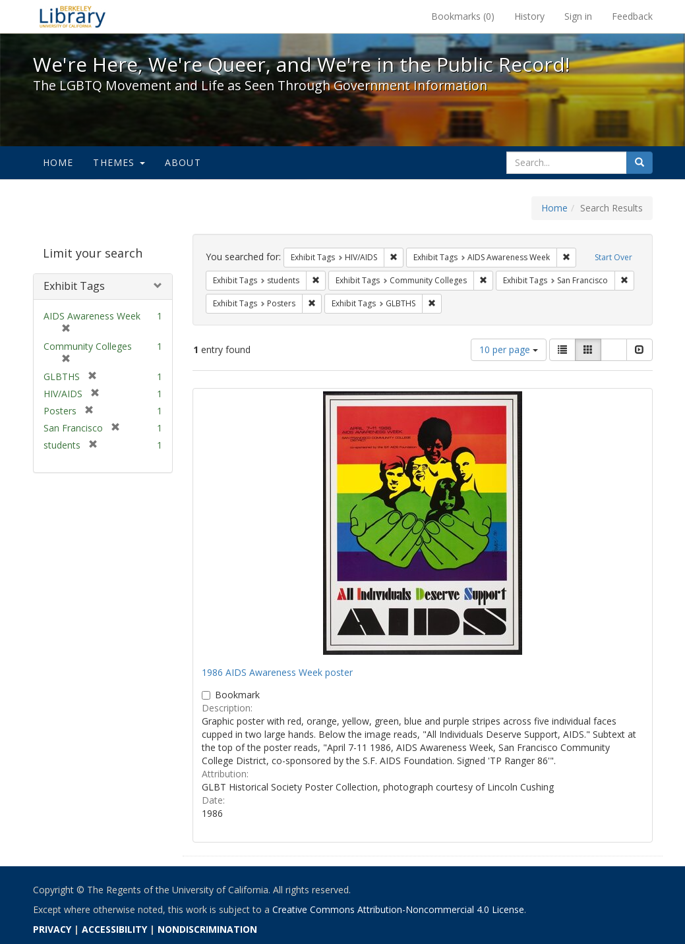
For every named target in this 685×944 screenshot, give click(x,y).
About (183, 162)
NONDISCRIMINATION (207, 929)
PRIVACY (52, 929)
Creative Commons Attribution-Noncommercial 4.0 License (398, 909)
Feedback (632, 16)
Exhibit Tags (74, 286)
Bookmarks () (462, 16)
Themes (118, 162)
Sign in (578, 16)
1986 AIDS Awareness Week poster (277, 672)
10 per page (508, 349)
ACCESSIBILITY (114, 929)
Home (58, 162)
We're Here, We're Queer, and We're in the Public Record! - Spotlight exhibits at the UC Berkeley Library (72, 16)
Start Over (613, 257)
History (529, 16)
